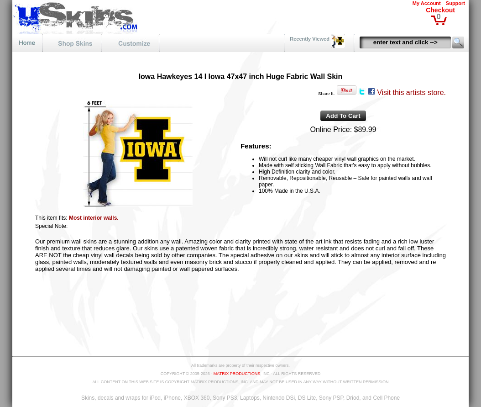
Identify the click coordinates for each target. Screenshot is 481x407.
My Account (427, 3)
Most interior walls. (94, 218)
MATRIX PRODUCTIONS (237, 373)
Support (455, 3)
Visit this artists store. (411, 92)
